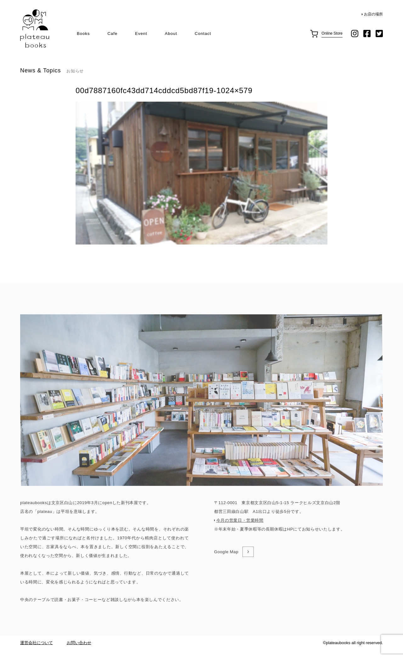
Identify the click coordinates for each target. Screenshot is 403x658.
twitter (379, 33)
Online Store (332, 33)
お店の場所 (373, 14)
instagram (354, 33)
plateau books (34, 28)
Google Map (226, 575)
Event (141, 33)
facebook (367, 33)
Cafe (112, 33)
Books (83, 33)
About (171, 33)
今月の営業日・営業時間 (240, 543)
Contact (203, 33)
